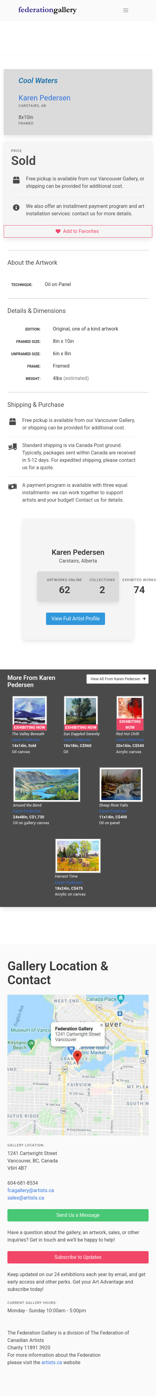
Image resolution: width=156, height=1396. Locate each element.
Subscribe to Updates (78, 1257)
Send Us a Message (77, 1215)
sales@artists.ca (25, 1198)
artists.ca (51, 1362)
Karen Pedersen (44, 98)
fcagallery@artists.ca (30, 1190)
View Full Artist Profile (75, 619)
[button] (126, 10)
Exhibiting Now (29, 727)
